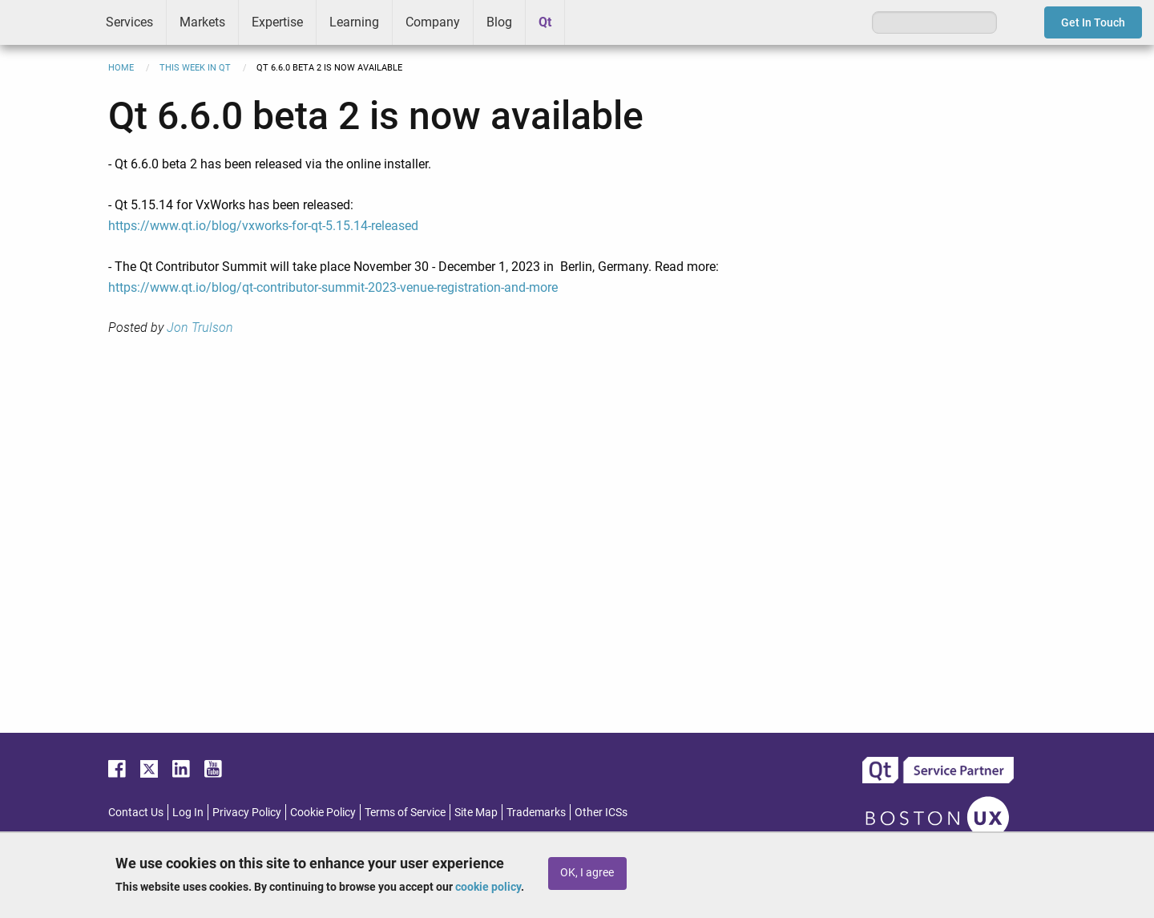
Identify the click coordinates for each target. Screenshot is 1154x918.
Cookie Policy (323, 812)
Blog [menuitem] (499, 22)
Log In (188, 812)
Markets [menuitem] (202, 22)
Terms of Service (405, 812)
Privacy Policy (246, 812)
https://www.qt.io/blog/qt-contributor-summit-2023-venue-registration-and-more (333, 287)
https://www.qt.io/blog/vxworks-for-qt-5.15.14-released (263, 225)
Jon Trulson (200, 327)
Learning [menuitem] (354, 22)
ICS (46, 22)
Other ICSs (601, 812)
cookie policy (488, 886)
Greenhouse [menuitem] (588, 21)
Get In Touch (1093, 22)
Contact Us (135, 812)
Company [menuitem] (433, 22)
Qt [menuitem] (545, 22)
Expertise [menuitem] (277, 22)
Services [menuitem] (129, 22)
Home (121, 68)
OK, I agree (587, 873)
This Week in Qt (195, 68)
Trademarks (536, 812)
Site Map (476, 812)
